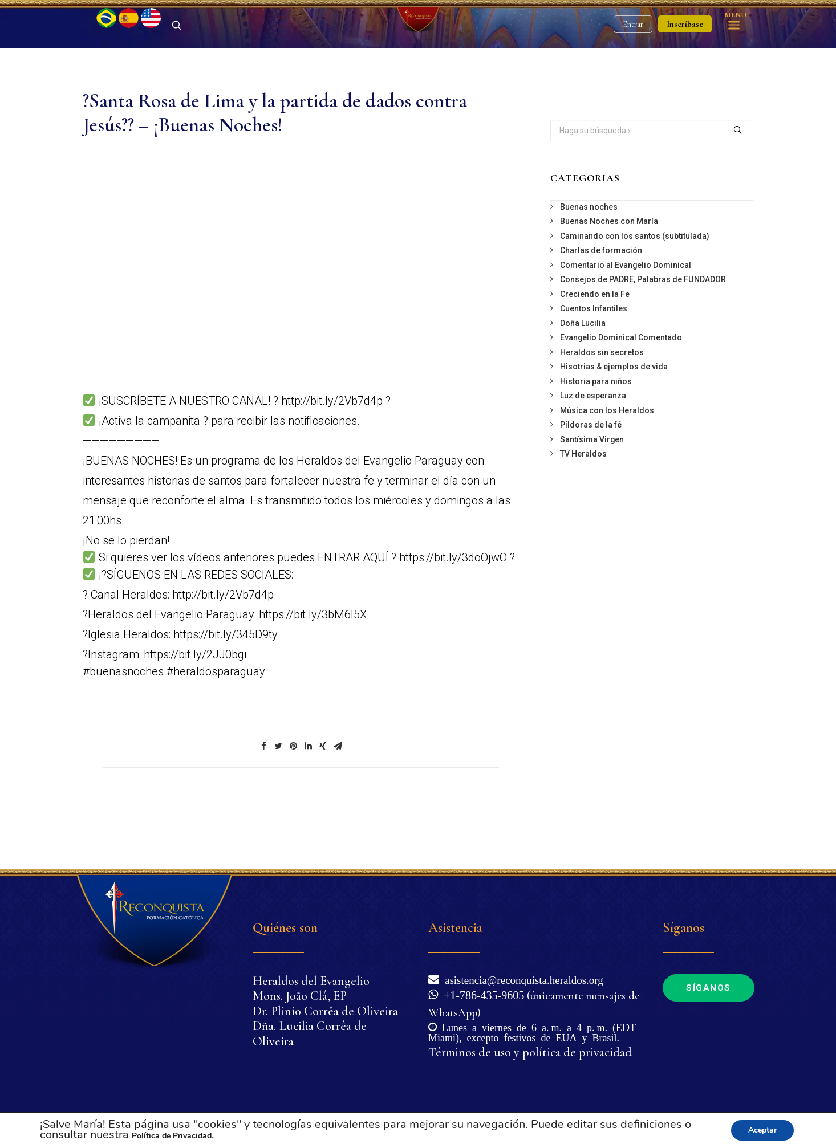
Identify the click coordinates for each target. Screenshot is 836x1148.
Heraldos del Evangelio (311, 981)
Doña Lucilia (583, 383)
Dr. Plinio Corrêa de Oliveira (325, 1011)
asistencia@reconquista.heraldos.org (521, 979)
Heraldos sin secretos (602, 412)
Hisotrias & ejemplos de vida (614, 426)
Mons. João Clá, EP (300, 995)
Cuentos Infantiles (593, 368)
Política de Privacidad (172, 1135)
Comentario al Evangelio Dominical (625, 324)
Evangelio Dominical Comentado (621, 397)
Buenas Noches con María (609, 281)
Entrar (633, 54)
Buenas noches (589, 266)
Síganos (708, 988)
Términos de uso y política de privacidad (530, 1052)
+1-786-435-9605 (481, 994)
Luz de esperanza (593, 455)
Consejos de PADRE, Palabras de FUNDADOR (643, 339)
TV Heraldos (583, 513)
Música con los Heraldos (607, 470)
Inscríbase (685, 54)
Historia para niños (596, 441)
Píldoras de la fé (591, 484)
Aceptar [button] (762, 1130)
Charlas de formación (601, 310)
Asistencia (455, 927)
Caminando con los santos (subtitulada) (634, 295)
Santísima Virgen (592, 499)
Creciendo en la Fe (595, 354)
